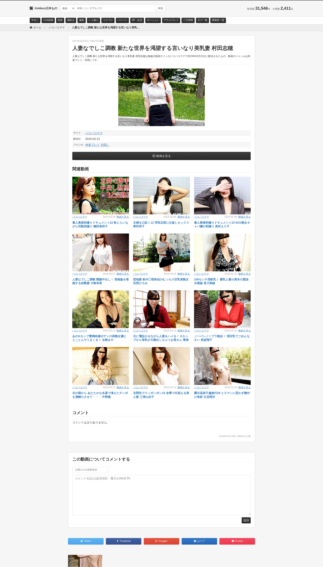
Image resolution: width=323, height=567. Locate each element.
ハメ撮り (93, 20)
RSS (76, 560)
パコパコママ (94, 133)
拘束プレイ (92, 144)
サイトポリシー (60, 560)
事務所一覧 (218, 20)
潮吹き (71, 20)
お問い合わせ (40, 560)
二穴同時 (188, 20)
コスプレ (108, 20)
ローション (153, 20)
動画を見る (163, 156)
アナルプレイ (171, 20)
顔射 (60, 20)
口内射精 (48, 20)
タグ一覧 (202, 20)
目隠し (105, 144)
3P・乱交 (137, 20)
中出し (35, 20)
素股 (81, 20)
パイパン (122, 20)
